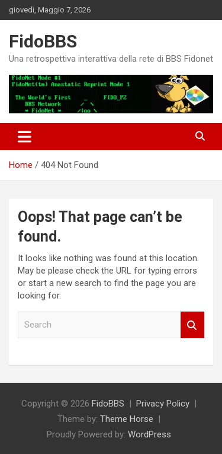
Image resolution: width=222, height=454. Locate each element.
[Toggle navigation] (24, 136)
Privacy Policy (162, 403)
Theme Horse (126, 419)
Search (192, 325)
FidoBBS (43, 41)
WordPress (149, 434)
